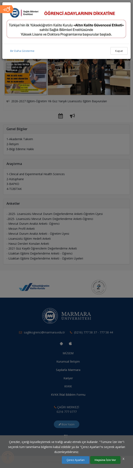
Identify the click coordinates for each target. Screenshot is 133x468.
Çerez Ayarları (76, 460)
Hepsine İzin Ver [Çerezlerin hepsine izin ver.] (105, 460)
